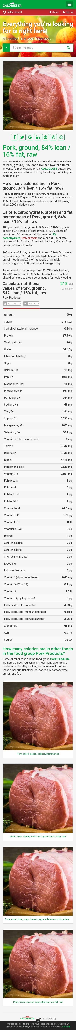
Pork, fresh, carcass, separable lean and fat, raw (38, 1002)
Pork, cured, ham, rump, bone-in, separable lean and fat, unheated (38, 919)
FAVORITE (31, 303)
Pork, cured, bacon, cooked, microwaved (38, 753)
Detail (66, 1026)
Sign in (54, 12)
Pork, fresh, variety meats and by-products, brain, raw (38, 836)
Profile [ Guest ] (12, 12)
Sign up (68, 12)
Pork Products (11, 297)
